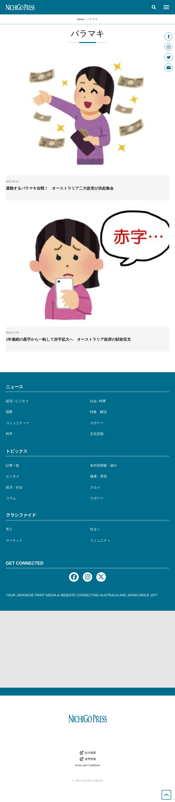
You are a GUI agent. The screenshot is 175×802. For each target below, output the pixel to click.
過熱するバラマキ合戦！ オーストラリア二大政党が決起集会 (60, 188)
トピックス (16, 451)
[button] (154, 7)
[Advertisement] (87, 649)
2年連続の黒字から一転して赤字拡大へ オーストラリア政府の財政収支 (68, 339)
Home (80, 19)
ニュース (14, 386)
